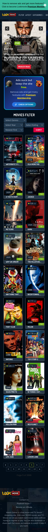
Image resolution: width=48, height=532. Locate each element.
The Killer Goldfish (35, 262)
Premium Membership (26, 97)
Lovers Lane (33, 457)
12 (29, 469)
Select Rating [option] (32, 125)
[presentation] (7, 29)
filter (21, 15)
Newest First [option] (11, 129)
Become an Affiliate (24, 507)
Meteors (10, 229)
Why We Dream (12, 262)
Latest (28, 15)
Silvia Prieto (11, 392)
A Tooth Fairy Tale (13, 197)
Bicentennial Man (35, 294)
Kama (30, 229)
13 (35, 469)
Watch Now (24, 66)
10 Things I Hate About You (35, 392)
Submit (39, 130)
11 (24, 469)
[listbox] (15, 120)
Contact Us (24, 500)
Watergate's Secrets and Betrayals (13, 164)
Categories (38, 15)
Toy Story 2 (33, 359)
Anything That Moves (13, 294)
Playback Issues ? (24, 503)
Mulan (30, 327)
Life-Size (10, 457)
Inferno (9, 359)
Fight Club (10, 327)
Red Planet (33, 424)
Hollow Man (11, 424)
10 (19, 469)
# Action (8, 49)
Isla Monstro (33, 164)
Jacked (31, 197)
